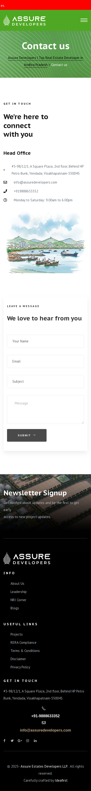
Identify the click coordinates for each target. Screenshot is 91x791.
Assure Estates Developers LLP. (45, 766)
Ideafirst (61, 780)
